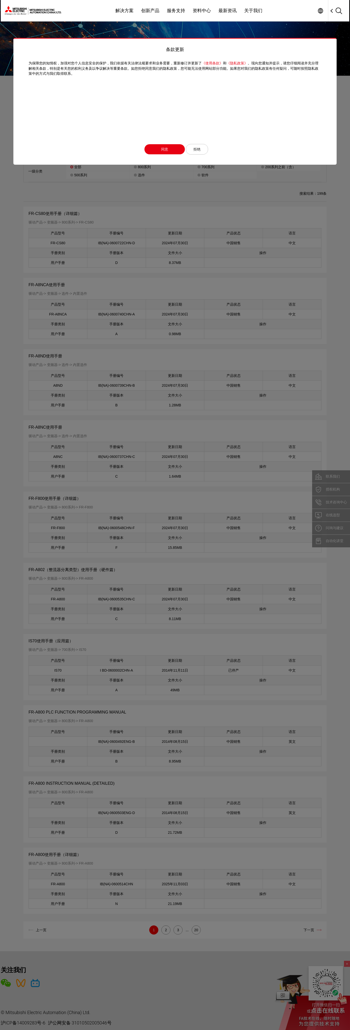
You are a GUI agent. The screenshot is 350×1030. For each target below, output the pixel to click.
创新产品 (150, 10)
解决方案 (124, 10)
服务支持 (176, 10)
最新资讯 (227, 10)
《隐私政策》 (237, 63)
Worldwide (320, 10)
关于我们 (253, 10)
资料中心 (202, 10)
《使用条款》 (212, 63)
